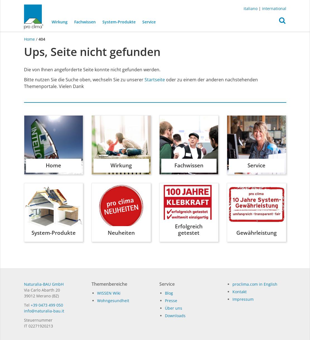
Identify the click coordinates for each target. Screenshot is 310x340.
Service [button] (148, 22)
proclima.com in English (254, 284)
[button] (282, 22)
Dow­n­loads (175, 315)
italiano (251, 8)
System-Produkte (118, 22)
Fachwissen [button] (84, 22)
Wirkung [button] (59, 22)
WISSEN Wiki (109, 293)
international (274, 8)
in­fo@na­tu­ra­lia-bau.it (44, 311)
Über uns (173, 308)
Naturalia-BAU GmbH (44, 284)
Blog (169, 293)
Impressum (243, 299)
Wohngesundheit (113, 300)
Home (30, 39)
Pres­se (171, 300)
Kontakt (239, 291)
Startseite (155, 80)
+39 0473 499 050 (47, 305)
